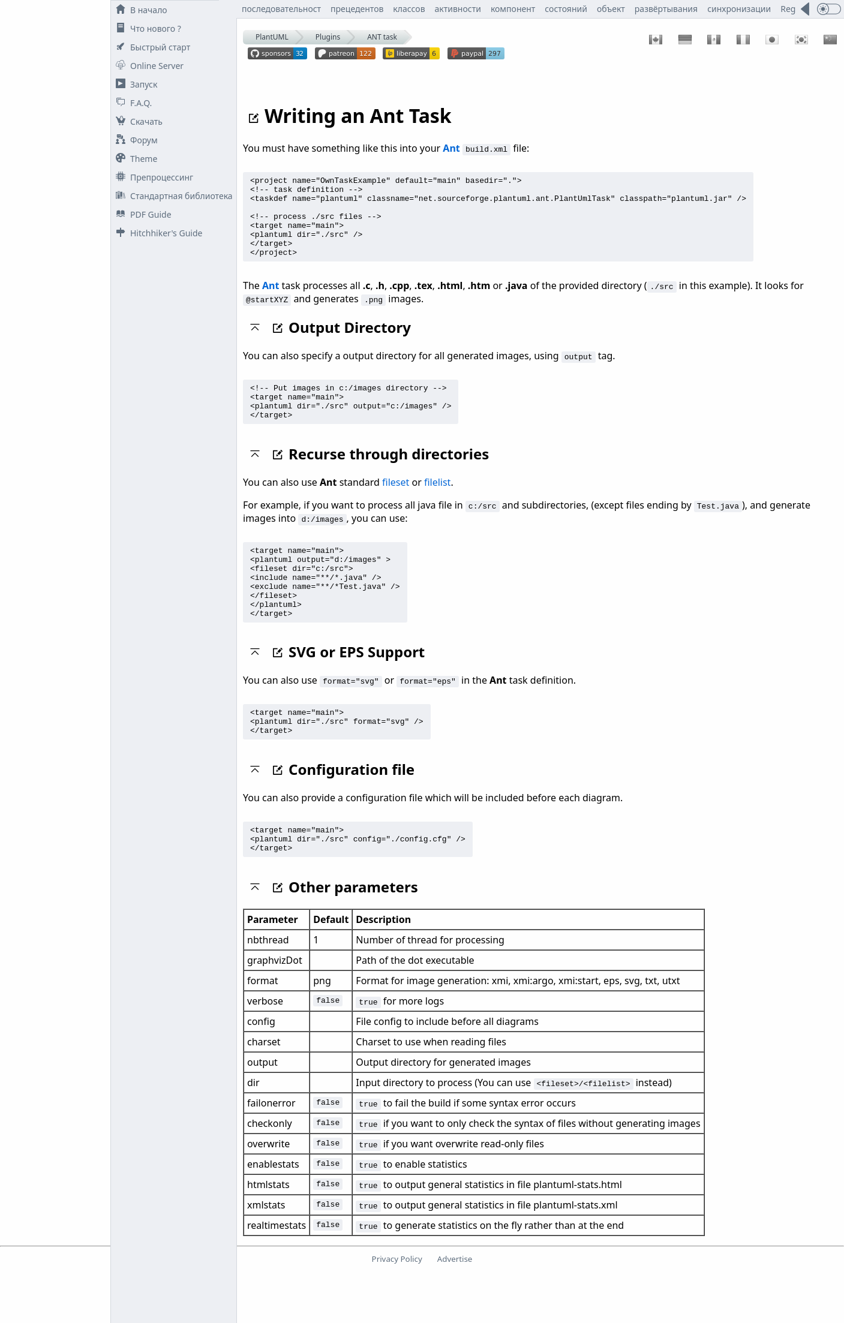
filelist (437, 505)
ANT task (382, 37)
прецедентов (357, 8)
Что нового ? (146, 28)
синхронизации (739, 8)
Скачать (137, 121)
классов (409, 8)
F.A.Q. (131, 103)
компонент (513, 8)
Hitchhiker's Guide (156, 233)
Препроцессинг (152, 177)
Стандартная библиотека (172, 196)
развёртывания (666, 8)
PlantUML (272, 37)
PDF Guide (141, 214)
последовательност (281, 8)
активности (458, 8)
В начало (139, 10)
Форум (134, 140)
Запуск (134, 84)
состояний (566, 8)
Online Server (147, 65)
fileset (395, 505)
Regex (792, 8)
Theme (134, 158)
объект (611, 8)
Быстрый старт (150, 47)
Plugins (328, 37)
